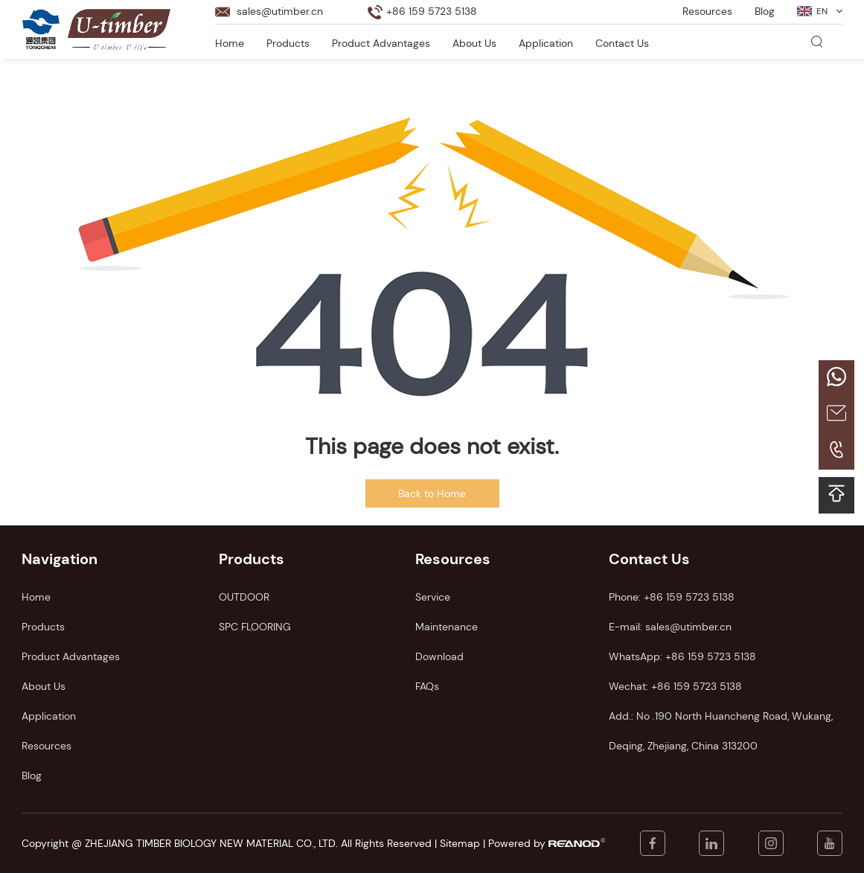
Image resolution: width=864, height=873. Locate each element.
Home (229, 43)
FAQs (427, 686)
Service (432, 597)
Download (439, 656)
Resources (707, 11)
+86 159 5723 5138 (710, 656)
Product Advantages (381, 43)
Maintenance (446, 626)
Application (546, 43)
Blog (765, 11)
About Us (474, 43)
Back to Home (432, 493)
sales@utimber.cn (280, 11)
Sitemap (460, 843)
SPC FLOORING (255, 626)
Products (288, 43)
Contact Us (622, 43)
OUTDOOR (244, 597)
